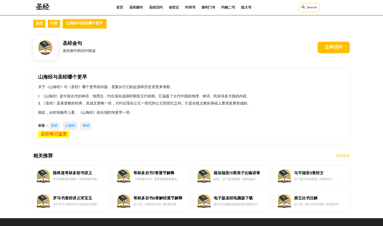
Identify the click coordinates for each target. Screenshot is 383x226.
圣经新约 (136, 8)
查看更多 (343, 156)
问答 (54, 23)
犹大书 (246, 8)
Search (309, 7)
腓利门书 (208, 8)
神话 (86, 126)
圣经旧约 (156, 8)
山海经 (70, 126)
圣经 (42, 7)
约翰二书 (228, 8)
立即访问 (333, 47)
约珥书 (190, 8)
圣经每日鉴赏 (54, 134)
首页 (119, 8)
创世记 (174, 8)
